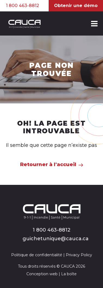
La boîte (69, 273)
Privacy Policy (79, 254)
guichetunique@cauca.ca (56, 238)
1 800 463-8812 (22, 6)
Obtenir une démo (76, 5)
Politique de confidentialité (36, 254)
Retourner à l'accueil (48, 164)
